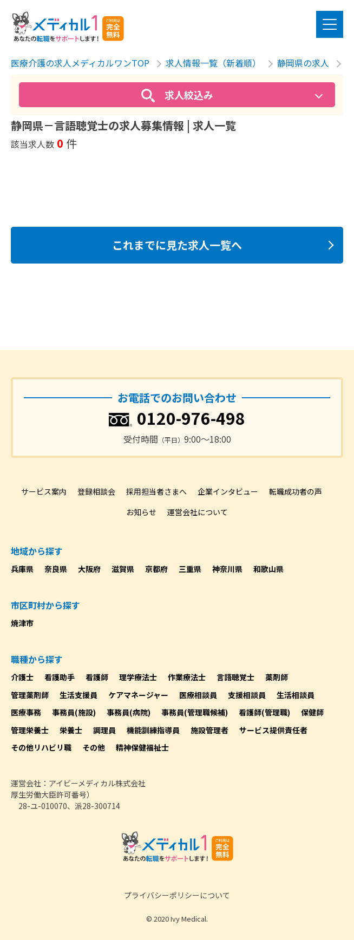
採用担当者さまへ (156, 491)
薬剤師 (276, 677)
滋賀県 (123, 568)
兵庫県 (22, 568)
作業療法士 (187, 677)
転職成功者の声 (295, 491)
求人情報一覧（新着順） (213, 62)
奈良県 (55, 568)
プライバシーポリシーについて (177, 895)
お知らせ (141, 512)
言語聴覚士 (235, 677)
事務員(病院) (128, 712)
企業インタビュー (228, 491)
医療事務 (26, 712)
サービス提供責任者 (273, 730)
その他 (93, 747)
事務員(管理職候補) (194, 712)
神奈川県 (227, 568)
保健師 (312, 712)
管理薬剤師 (30, 694)
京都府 (156, 568)
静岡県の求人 (303, 62)
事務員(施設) (74, 712)
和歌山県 (268, 568)
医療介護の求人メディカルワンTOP (80, 62)
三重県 (190, 568)
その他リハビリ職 (41, 747)
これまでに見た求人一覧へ (177, 245)
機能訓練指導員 (153, 730)
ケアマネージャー (138, 694)
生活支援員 (78, 694)
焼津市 (22, 622)
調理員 (104, 730)
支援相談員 (247, 694)
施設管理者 (209, 730)
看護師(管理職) (264, 712)
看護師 (97, 677)
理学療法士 (138, 677)
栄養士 (71, 730)
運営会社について (197, 512)
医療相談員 (198, 694)
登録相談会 (96, 491)
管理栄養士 (30, 730)
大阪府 (89, 568)
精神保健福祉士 (142, 747)
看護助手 (59, 677)
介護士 (22, 677)
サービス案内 (44, 491)
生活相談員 (295, 694)
